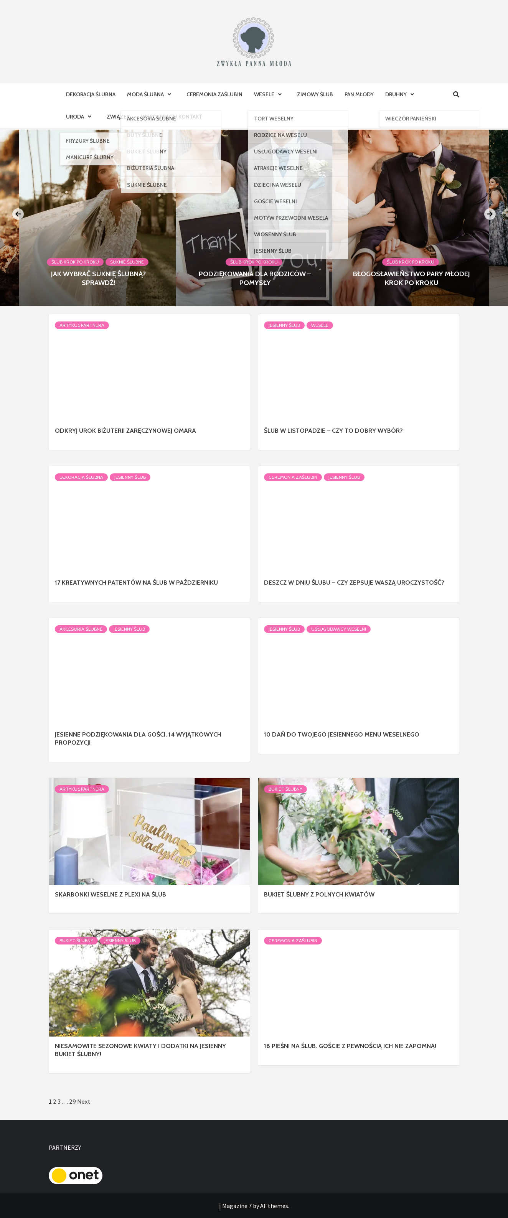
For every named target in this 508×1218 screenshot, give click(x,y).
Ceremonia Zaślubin (214, 94)
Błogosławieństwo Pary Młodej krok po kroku (411, 278)
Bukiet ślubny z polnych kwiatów (319, 894)
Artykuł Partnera (81, 325)
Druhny (401, 94)
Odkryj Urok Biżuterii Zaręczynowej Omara (125, 430)
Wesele (269, 94)
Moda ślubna (151, 94)
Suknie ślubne (127, 262)
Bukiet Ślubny (285, 789)
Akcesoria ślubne (80, 629)
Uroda (80, 116)
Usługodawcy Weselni (338, 629)
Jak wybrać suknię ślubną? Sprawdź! (98, 278)
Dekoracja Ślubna (90, 94)
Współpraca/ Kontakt (171, 116)
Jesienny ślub (284, 325)
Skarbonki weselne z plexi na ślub (110, 894)
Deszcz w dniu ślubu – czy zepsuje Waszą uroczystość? (354, 582)
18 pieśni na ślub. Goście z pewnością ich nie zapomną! (350, 1046)
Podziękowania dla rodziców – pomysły (255, 278)
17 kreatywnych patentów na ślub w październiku (136, 582)
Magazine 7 (237, 1206)
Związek (118, 116)
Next (83, 1101)
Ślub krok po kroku (75, 262)
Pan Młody (359, 94)
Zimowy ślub (315, 94)
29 (72, 1101)
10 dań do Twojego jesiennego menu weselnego (341, 734)
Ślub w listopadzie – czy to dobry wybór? (333, 430)
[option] (254, 218)
